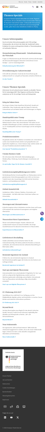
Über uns (21, 2)
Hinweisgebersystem (9, 396)
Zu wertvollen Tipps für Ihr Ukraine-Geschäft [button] (17, 164)
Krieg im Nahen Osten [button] (9, 112)
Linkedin (5, 417)
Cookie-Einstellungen (9, 388)
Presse (29, 2)
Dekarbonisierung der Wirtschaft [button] (13, 66)
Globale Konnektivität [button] (10, 199)
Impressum (6, 400)
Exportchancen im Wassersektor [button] (13, 230)
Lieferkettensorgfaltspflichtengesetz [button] (14, 184)
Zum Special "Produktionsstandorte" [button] (14, 149)
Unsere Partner (7, 376)
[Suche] (41, 7)
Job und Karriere (7, 380)
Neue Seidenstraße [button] (9, 337)
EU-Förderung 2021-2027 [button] (10, 302)
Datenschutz (6, 384)
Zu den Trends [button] (7, 79)
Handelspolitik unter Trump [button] (11, 132)
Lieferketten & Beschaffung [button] (11, 250)
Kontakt (35, 2)
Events (25, 2)
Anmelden (40, 2)
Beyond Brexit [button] (7, 320)
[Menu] (37, 7)
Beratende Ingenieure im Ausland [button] (13, 265)
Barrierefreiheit (7, 392)
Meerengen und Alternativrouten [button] (13, 215)
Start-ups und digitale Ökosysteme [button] (14, 284)
